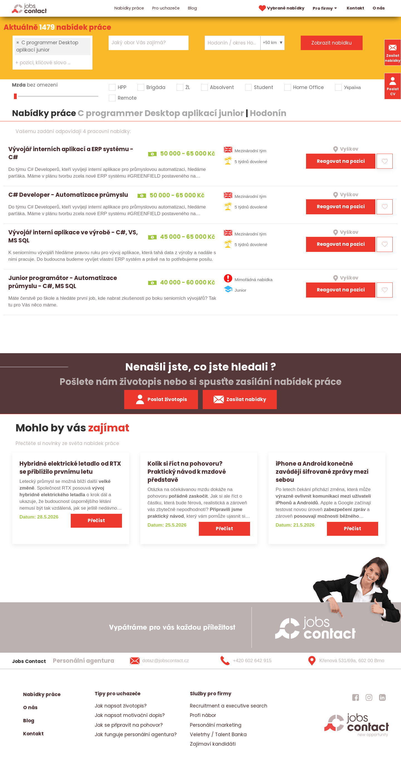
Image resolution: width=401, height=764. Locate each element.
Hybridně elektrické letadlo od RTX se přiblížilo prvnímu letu (70, 468)
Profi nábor (203, 715)
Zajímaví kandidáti (213, 744)
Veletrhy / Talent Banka (218, 734)
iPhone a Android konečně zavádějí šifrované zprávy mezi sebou (322, 472)
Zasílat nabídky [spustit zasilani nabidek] (240, 399)
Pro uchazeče (166, 8)
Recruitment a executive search (228, 705)
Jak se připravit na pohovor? (129, 725)
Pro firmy (325, 8)
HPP (122, 87)
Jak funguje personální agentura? (136, 734)
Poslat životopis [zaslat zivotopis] (161, 399)
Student (263, 87)
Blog (192, 8)
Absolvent (222, 87)
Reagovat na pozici (341, 161)
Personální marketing (215, 725)
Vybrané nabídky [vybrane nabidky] (281, 8)
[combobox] (53, 53)
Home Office (308, 87)
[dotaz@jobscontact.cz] (166, 660)
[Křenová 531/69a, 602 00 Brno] (344, 660)
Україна (352, 87)
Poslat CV (393, 85)
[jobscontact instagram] (369, 697)
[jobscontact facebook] (355, 697)
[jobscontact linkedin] (382, 697)
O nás (379, 8)
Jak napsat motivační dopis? (130, 715)
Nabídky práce (129, 8)
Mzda (19, 85)
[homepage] (356, 736)
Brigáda (155, 87)
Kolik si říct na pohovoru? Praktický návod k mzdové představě (187, 472)
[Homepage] (29, 8)
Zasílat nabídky (392, 52)
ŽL (187, 87)
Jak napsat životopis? (120, 705)
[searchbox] (49, 63)
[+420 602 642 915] (255, 660)
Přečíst (96, 520)
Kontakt (355, 8)
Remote (127, 98)
